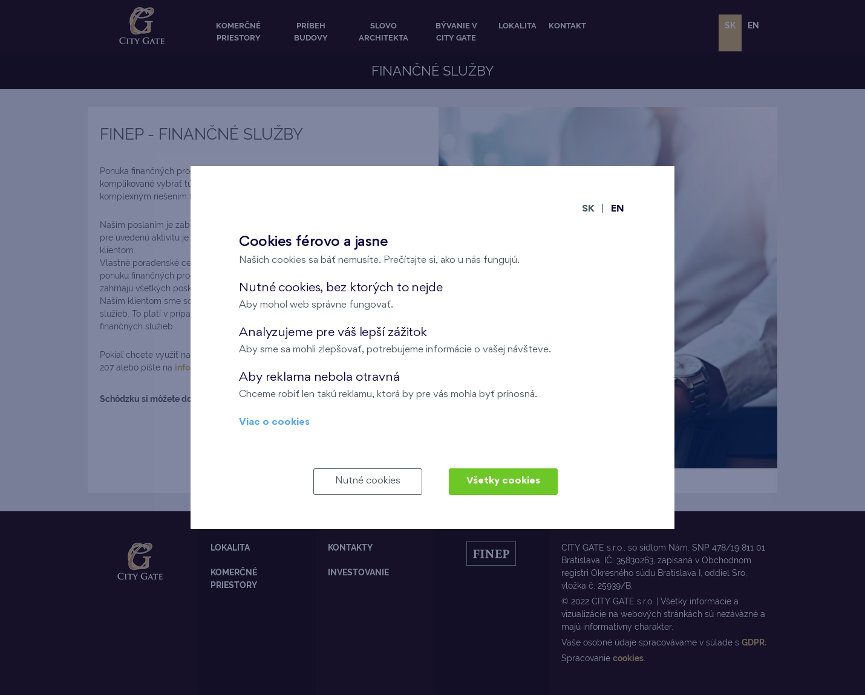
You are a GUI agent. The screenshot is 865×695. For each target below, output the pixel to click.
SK (588, 209)
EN (617, 209)
